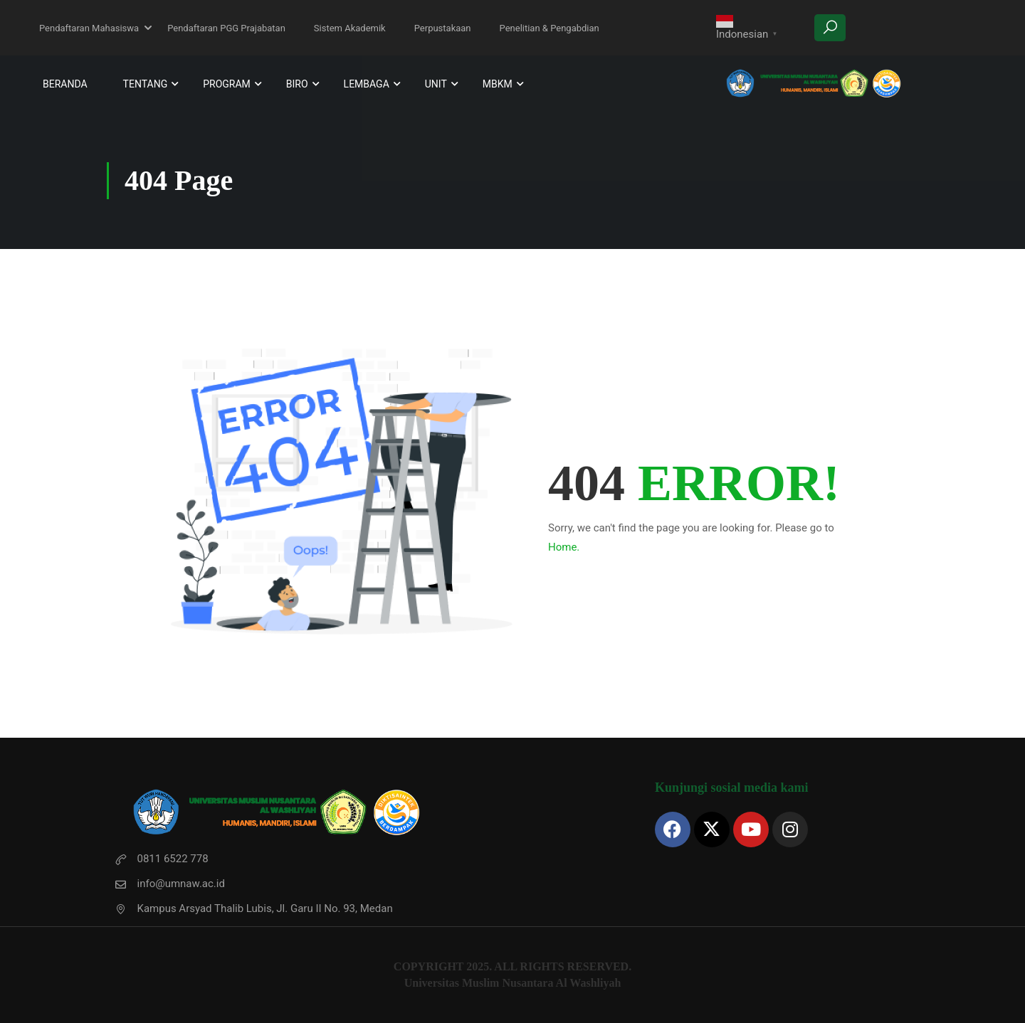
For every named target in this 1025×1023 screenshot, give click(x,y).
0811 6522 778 (161, 858)
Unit (436, 84)
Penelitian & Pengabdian (549, 28)
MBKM (497, 84)
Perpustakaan (442, 28)
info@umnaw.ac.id (169, 883)
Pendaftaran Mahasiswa (89, 28)
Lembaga (366, 84)
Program (227, 84)
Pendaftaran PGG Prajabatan (226, 28)
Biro (297, 84)
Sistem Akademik (350, 28)
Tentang (145, 84)
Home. (563, 547)
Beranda (65, 84)
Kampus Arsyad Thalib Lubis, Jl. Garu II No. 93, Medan (253, 908)
